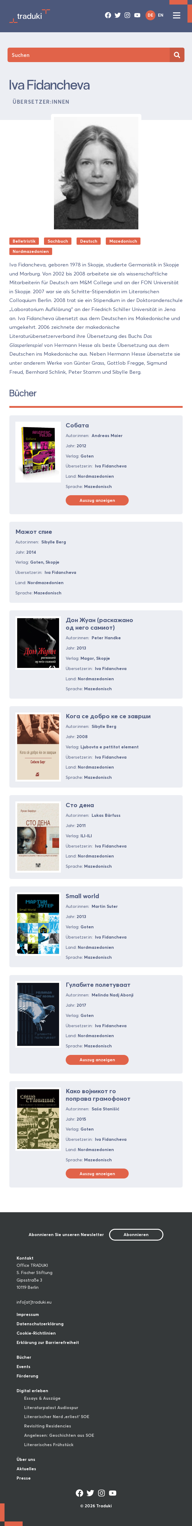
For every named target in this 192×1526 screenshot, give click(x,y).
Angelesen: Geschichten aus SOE (59, 1435)
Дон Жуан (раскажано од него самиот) (99, 623)
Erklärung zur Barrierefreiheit (48, 1342)
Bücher (24, 1357)
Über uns (26, 1459)
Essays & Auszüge (42, 1398)
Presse (24, 1478)
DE (150, 15)
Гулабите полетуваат (98, 984)
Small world (82, 896)
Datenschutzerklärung (40, 1323)
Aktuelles (26, 1468)
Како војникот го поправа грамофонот (98, 1094)
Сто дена (80, 805)
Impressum (28, 1314)
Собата (77, 425)
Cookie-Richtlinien (36, 1333)
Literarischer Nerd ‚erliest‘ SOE (56, 1416)
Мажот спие (33, 531)
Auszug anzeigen (97, 500)
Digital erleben (32, 1390)
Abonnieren (136, 1234)
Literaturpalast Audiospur (51, 1407)
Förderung (27, 1376)
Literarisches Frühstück (49, 1444)
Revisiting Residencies (47, 1426)
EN (160, 15)
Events (23, 1366)
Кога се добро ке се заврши (108, 716)
